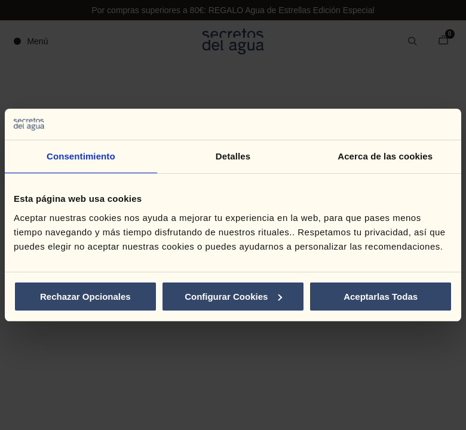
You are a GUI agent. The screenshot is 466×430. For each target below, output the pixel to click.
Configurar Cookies (233, 296)
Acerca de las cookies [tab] (385, 156)
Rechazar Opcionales (85, 296)
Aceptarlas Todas (381, 296)
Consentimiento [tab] (81, 156)
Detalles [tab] (233, 156)
